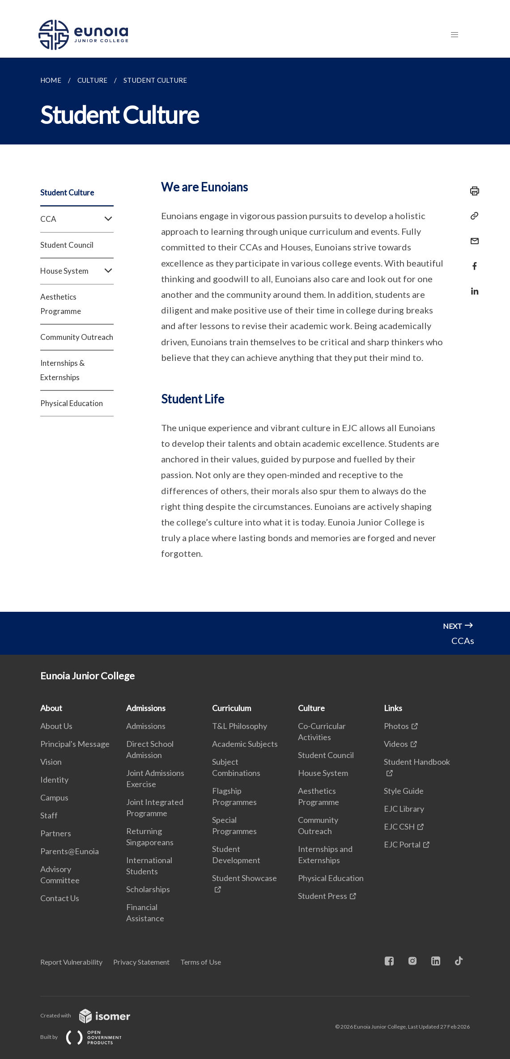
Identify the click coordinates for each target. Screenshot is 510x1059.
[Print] (471, 191)
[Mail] (471, 235)
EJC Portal (402, 844)
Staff (49, 815)
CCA (77, 219)
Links (393, 708)
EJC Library (404, 808)
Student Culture (67, 192)
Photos (396, 726)
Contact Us (59, 898)
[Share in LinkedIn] (471, 285)
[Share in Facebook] (471, 260)
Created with (92, 1015)
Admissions (146, 708)
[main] (255, 335)
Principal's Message (75, 744)
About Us (56, 726)
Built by (88, 1037)
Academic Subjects (245, 744)
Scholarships (148, 889)
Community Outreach (76, 337)
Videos (396, 744)
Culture (311, 708)
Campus (54, 797)
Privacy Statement (141, 961)
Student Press (322, 896)
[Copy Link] (471, 216)
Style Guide (404, 791)
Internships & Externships (62, 370)
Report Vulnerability (71, 961)
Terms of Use (200, 961)
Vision (51, 762)
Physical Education (71, 403)
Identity (54, 779)
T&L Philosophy (239, 726)
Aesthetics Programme (60, 304)
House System (77, 271)
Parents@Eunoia (69, 851)
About (51, 708)
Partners (55, 833)
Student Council (67, 245)
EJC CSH (399, 826)
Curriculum (231, 708)
